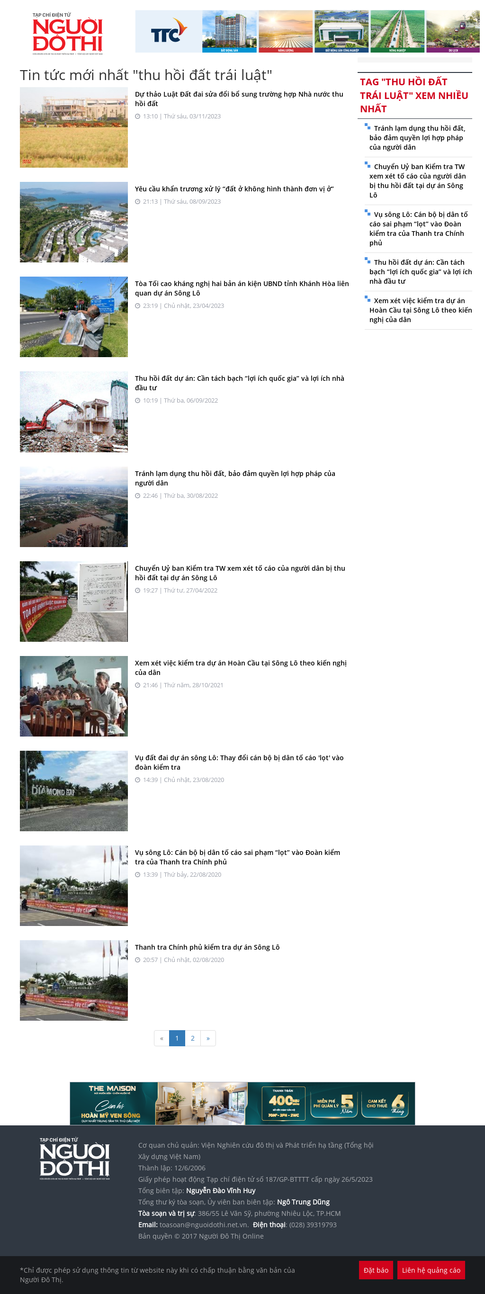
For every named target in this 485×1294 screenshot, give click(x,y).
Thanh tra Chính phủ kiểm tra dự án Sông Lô (207, 947)
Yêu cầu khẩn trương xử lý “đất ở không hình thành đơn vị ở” (234, 188)
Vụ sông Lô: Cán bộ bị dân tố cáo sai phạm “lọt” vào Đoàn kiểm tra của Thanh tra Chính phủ (418, 228)
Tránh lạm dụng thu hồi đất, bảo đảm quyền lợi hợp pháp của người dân (417, 138)
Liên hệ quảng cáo (431, 1270)
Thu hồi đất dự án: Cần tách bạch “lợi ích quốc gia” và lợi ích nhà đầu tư (420, 272)
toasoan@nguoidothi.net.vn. (204, 1224)
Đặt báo (376, 1270)
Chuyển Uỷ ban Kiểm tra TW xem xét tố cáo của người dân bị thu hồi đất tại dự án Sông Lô (417, 180)
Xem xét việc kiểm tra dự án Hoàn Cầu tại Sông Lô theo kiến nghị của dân (420, 310)
